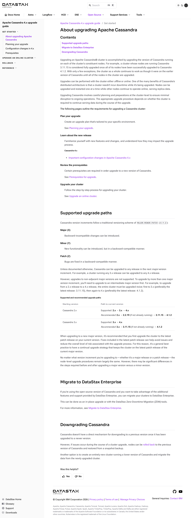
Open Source (96, 14)
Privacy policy (96, 499)
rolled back (149, 444)
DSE (78, 14)
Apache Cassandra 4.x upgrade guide (80, 23)
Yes (66, 476)
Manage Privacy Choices (132, 499)
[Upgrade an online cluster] (22, 57)
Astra (32, 14)
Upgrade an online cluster (82, 196)
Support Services (120, 14)
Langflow (49, 14)
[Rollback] (22, 63)
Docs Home (12, 14)
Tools (140, 14)
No (78, 476)
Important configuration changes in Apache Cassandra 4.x (99, 157)
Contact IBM (176, 498)
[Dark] (182, 5)
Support (8, 508)
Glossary (8, 504)
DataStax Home (11, 499)
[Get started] (22, 31)
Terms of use (111, 499)
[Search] (102, 5)
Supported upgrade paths (75, 43)
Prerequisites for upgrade (82, 177)
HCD (65, 14)
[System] (186, 5)
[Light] (178, 5)
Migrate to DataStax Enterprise (78, 47)
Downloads (9, 512)
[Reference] (22, 68)
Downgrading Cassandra (75, 52)
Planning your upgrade (81, 128)
